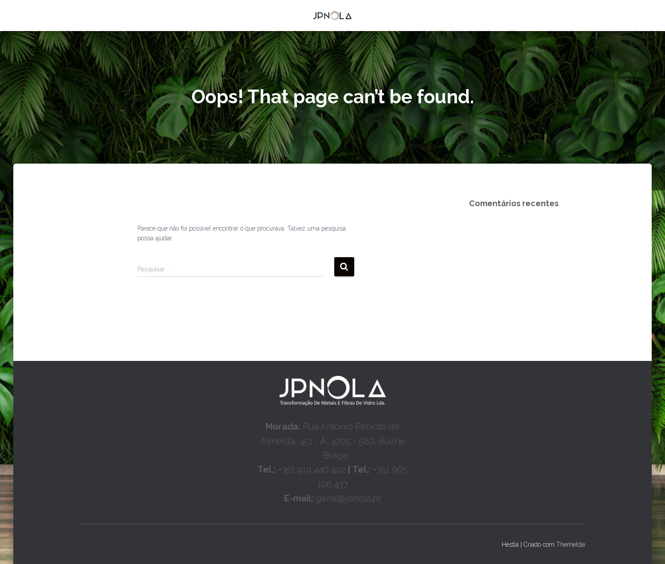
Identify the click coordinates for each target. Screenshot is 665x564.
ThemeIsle (570, 544)
